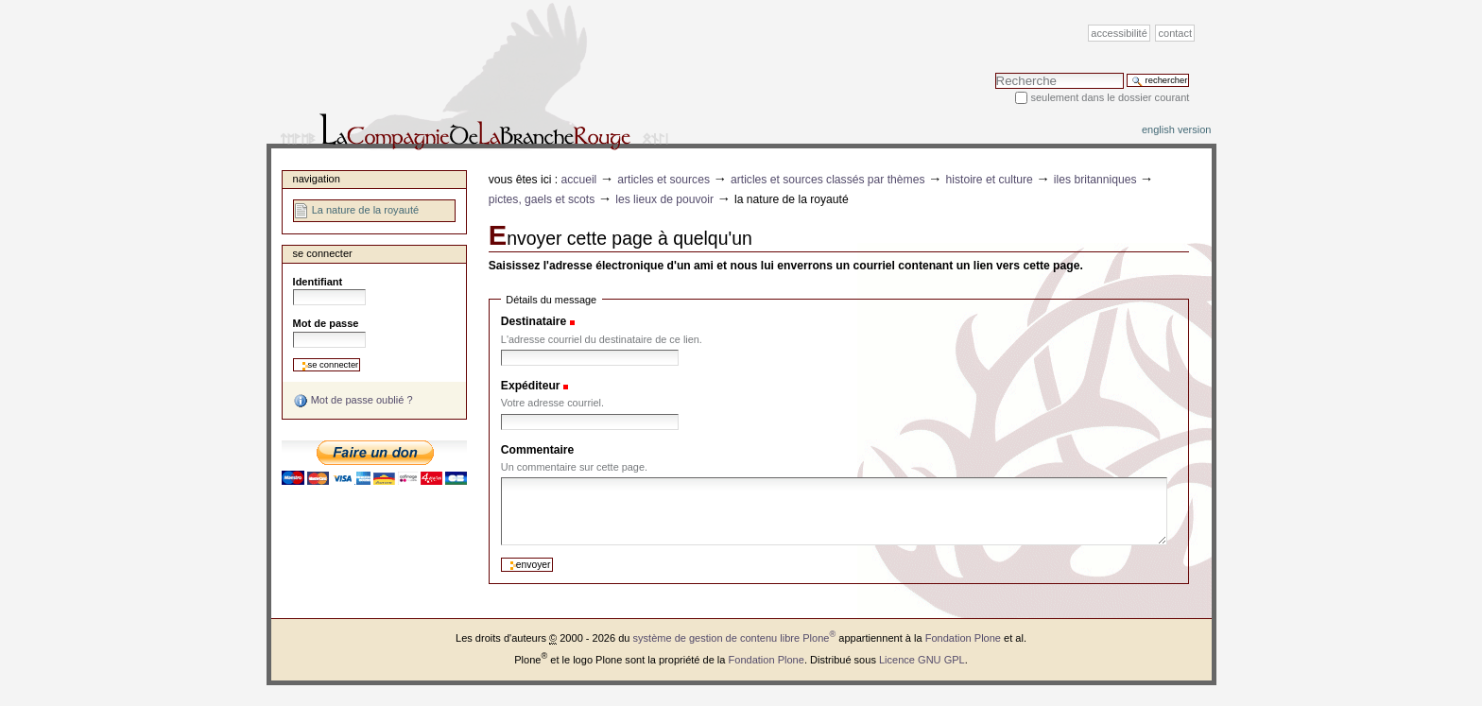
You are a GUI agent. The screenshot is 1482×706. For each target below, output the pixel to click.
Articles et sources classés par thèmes (828, 179)
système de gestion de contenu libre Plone (734, 638)
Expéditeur (530, 385)
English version (1177, 129)
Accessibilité (1118, 33)
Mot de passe (326, 323)
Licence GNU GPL (922, 659)
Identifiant (318, 281)
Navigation (316, 178)
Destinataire (533, 321)
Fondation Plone (963, 638)
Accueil (579, 179)
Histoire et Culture (989, 179)
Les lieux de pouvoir (664, 199)
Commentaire (538, 449)
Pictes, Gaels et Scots (542, 199)
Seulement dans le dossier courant (1109, 97)
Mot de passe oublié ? (353, 400)
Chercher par (994, 72)
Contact (1176, 33)
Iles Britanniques (1095, 179)
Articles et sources (663, 179)
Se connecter (323, 253)
